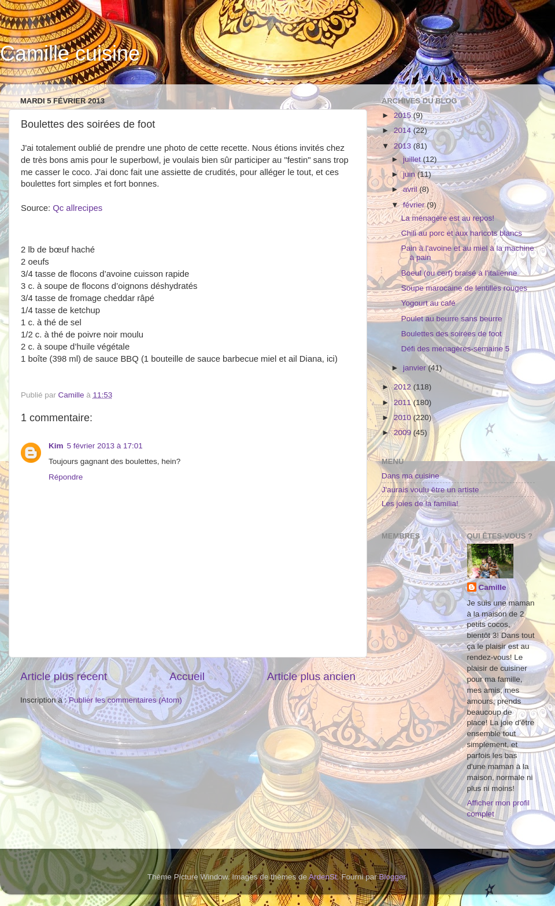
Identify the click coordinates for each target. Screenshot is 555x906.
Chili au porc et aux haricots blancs (461, 233)
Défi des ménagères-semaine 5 (455, 348)
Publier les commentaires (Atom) (125, 700)
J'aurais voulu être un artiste (430, 489)
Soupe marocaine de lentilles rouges (464, 288)
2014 (403, 130)
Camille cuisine (70, 53)
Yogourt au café (428, 303)
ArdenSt (323, 876)
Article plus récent (63, 676)
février (415, 204)
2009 (403, 432)
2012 (403, 387)
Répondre (66, 477)
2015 (403, 115)
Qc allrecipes (77, 208)
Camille (492, 587)
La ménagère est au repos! (447, 218)
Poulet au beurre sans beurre (451, 318)
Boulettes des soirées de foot (451, 333)
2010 (403, 417)
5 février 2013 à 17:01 (105, 445)
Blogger (392, 876)
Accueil (187, 676)
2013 (403, 146)
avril (411, 189)
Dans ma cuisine (410, 475)
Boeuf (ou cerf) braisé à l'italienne (459, 273)
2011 (403, 402)
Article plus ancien (311, 676)
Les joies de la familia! (420, 503)
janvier (415, 367)
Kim (56, 445)
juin (410, 174)
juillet (413, 159)
